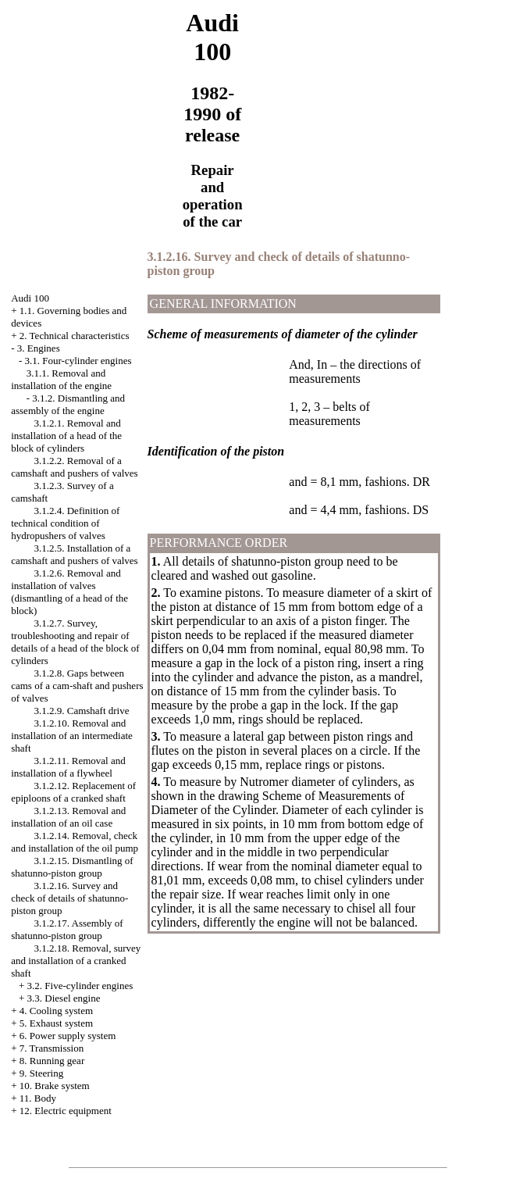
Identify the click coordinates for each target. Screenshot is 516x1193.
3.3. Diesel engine (64, 998)
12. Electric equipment (66, 1110)
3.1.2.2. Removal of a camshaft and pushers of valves (74, 467)
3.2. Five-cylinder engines (80, 985)
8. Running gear (52, 1060)
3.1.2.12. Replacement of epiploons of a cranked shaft (73, 792)
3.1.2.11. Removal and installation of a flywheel (68, 767)
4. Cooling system (56, 1010)
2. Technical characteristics (75, 335)
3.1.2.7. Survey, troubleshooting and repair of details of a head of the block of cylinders (75, 641)
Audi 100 (30, 298)
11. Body (38, 1098)
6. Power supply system (68, 1035)
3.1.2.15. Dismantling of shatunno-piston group (72, 867)
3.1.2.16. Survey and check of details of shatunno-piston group (69, 898)
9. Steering (41, 1073)
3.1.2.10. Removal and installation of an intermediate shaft (72, 735)
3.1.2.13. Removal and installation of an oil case (68, 817)
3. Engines (38, 348)
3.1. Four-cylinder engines (78, 360)
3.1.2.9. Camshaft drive (81, 710)
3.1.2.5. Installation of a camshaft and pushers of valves (74, 554)
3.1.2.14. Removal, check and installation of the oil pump (74, 842)
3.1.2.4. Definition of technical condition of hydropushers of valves (65, 523)
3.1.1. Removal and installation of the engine (61, 379)
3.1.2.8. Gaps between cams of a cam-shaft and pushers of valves (77, 685)
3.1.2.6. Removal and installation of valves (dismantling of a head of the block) (69, 591)
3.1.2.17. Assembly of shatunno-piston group (67, 929)
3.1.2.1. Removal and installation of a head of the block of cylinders (66, 435)
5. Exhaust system (56, 1023)
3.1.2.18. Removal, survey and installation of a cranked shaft (76, 960)
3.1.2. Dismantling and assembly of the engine (68, 404)
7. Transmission (52, 1048)
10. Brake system (55, 1085)
